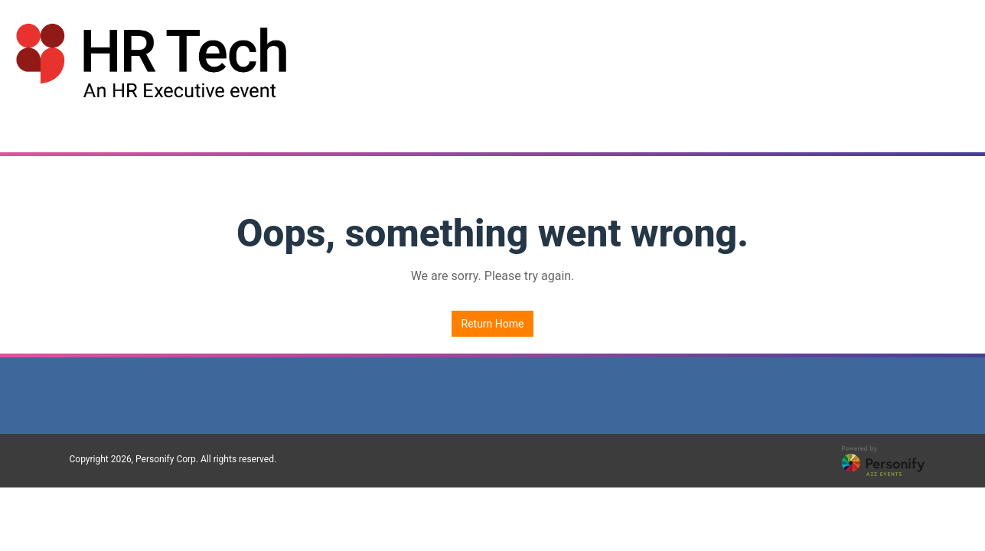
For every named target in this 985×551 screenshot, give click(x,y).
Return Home (493, 324)
